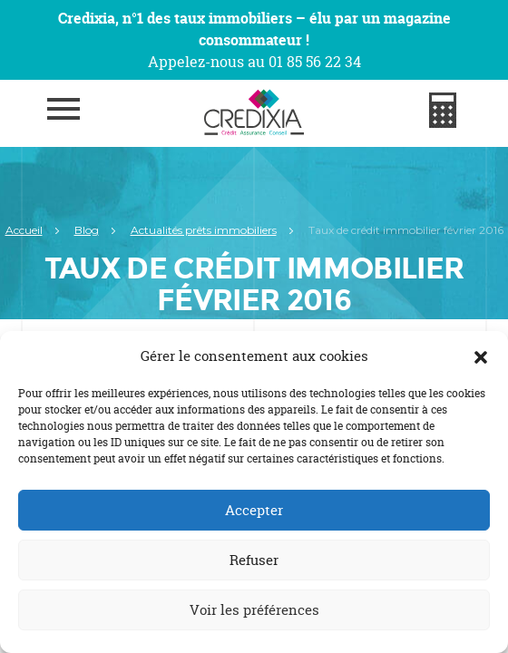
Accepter (254, 510)
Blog (86, 230)
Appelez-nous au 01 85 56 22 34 (254, 62)
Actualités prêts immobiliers (204, 230)
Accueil (24, 230)
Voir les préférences (254, 609)
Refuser (254, 560)
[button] (481, 356)
